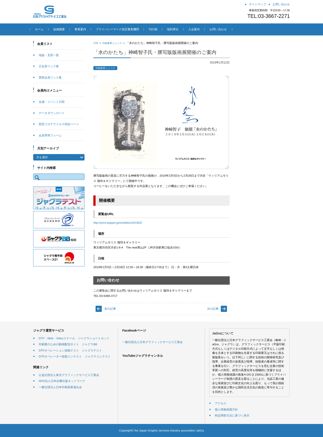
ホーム (42, 29)
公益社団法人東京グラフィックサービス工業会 (69, 375)
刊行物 (156, 29)
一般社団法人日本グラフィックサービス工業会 (152, 342)
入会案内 (197, 29)
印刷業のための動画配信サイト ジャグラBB (68, 344)
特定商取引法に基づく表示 (232, 415)
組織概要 (62, 29)
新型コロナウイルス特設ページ (59, 124)
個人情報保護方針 (226, 409)
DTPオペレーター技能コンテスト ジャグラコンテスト (75, 356)
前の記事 (110, 308)
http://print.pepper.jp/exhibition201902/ (117, 222)
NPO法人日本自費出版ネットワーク (62, 381)
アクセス (220, 403)
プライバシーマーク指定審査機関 (120, 29)
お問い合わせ (221, 29)
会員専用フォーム (50, 135)
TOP (95, 43)
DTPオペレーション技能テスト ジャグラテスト (70, 350)
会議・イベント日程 (52, 101)
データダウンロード (52, 113)
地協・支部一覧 (49, 55)
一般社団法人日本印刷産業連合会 (60, 387)
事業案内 (83, 29)
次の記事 (213, 308)
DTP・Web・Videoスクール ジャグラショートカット (74, 338)
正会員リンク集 (49, 66)
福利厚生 (176, 29)
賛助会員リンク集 (50, 77)
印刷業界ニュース (112, 43)
